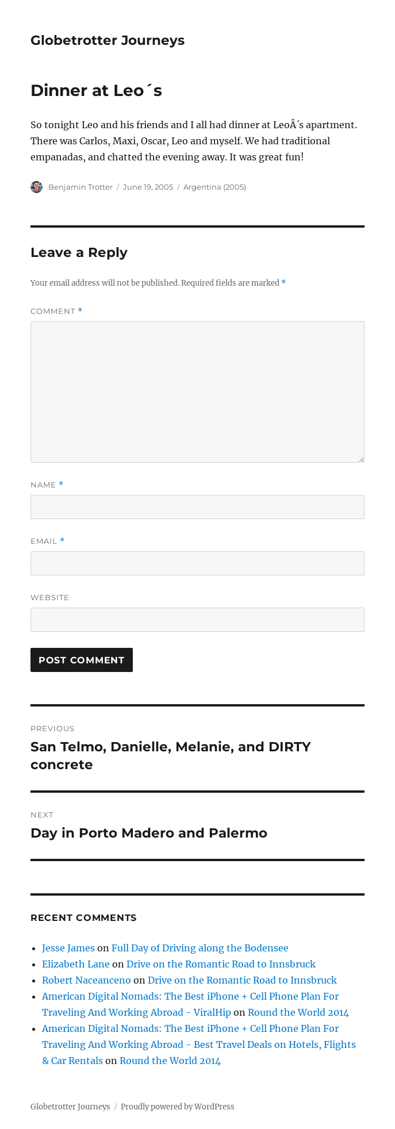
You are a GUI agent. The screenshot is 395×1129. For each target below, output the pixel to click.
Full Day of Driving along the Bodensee (200, 948)
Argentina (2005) (214, 186)
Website (50, 597)
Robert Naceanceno (86, 980)
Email (47, 541)
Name (47, 485)
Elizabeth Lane (76, 964)
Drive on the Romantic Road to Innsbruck (221, 964)
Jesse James (68, 948)
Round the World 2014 (298, 1012)
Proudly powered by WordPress (178, 1107)
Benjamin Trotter (80, 186)
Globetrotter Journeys (107, 40)
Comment (56, 311)
